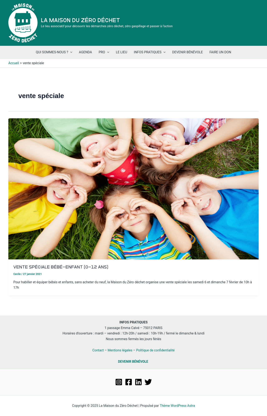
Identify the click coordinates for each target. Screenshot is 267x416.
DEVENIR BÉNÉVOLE (133, 362)
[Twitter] (148, 381)
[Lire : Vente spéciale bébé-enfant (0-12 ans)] (133, 189)
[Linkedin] (138, 381)
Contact (97, 350)
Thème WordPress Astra (177, 405)
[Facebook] (128, 381)
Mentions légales (119, 350)
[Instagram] (118, 381)
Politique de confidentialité (156, 350)
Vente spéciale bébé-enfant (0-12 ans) (61, 267)
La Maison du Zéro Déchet (80, 20)
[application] (70, 52)
